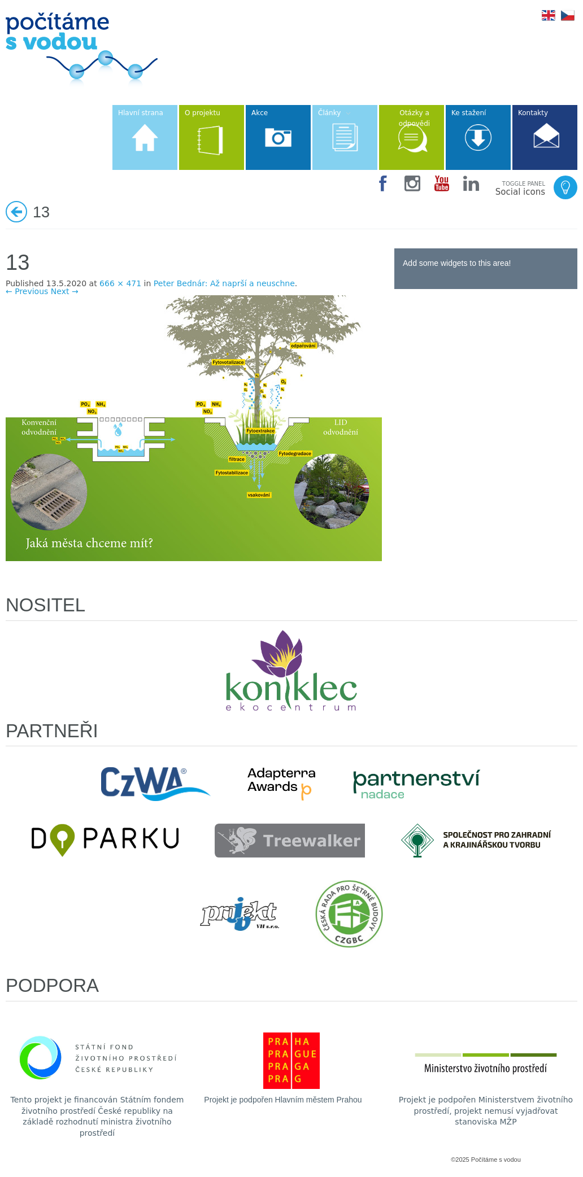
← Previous (27, 291)
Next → (65, 291)
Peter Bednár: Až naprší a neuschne (224, 283)
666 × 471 (120, 283)
